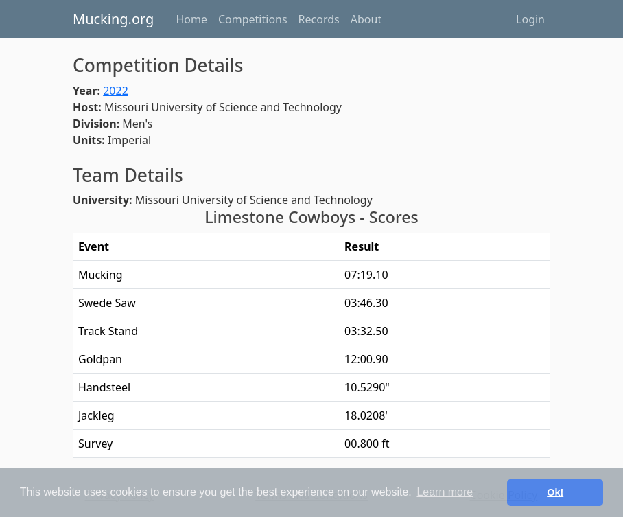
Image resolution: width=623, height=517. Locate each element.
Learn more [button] (444, 492)
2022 (115, 90)
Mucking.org (113, 19)
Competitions (252, 19)
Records (319, 19)
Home (191, 19)
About (366, 19)
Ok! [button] (555, 492)
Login (530, 19)
